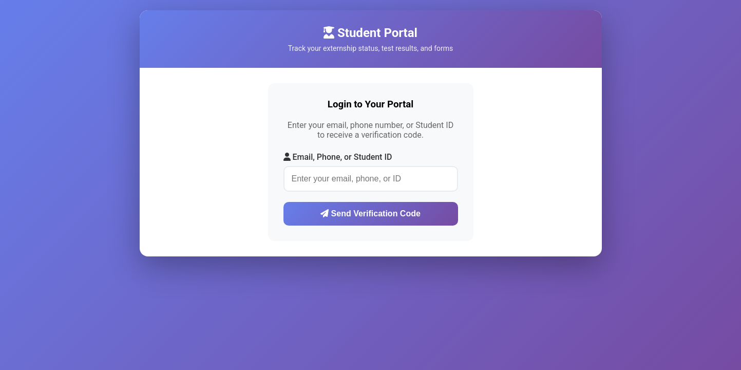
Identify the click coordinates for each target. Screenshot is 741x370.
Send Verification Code (370, 213)
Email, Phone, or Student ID (337, 157)
